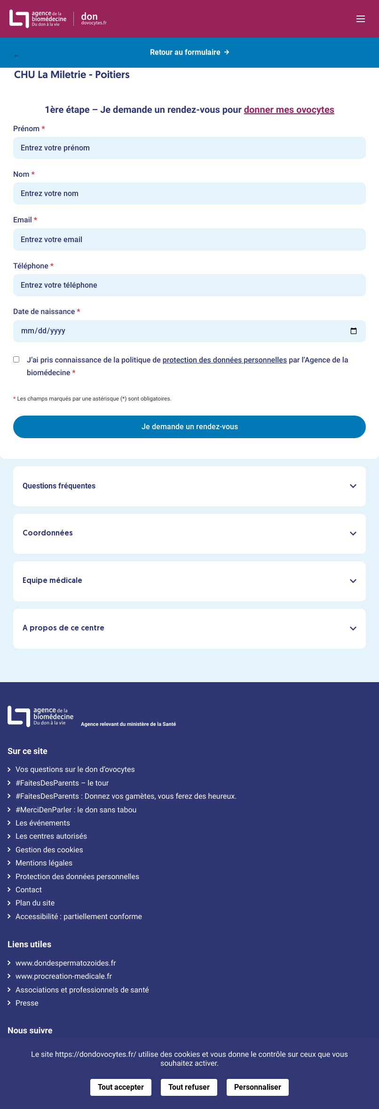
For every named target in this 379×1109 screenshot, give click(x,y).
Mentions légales (44, 863)
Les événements (43, 823)
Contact (29, 890)
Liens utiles (29, 944)
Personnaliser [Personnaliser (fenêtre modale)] (257, 1087)
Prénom (29, 129)
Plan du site (35, 903)
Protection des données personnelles (77, 877)
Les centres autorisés (51, 836)
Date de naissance (46, 311)
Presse (27, 1003)
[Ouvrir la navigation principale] (360, 18)
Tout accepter (121, 1087)
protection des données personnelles (225, 359)
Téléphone (33, 266)
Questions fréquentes (189, 485)
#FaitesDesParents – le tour (62, 783)
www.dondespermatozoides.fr (66, 963)
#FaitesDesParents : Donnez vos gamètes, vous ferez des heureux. (126, 796)
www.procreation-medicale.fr (64, 976)
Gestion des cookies (49, 850)
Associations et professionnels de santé (82, 990)
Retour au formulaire (189, 51)
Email (25, 220)
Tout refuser (189, 1087)
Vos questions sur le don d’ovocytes (75, 769)
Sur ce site (27, 751)
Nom (24, 174)
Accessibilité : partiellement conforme (79, 916)
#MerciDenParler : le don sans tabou (76, 810)
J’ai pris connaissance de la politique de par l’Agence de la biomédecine (187, 367)
